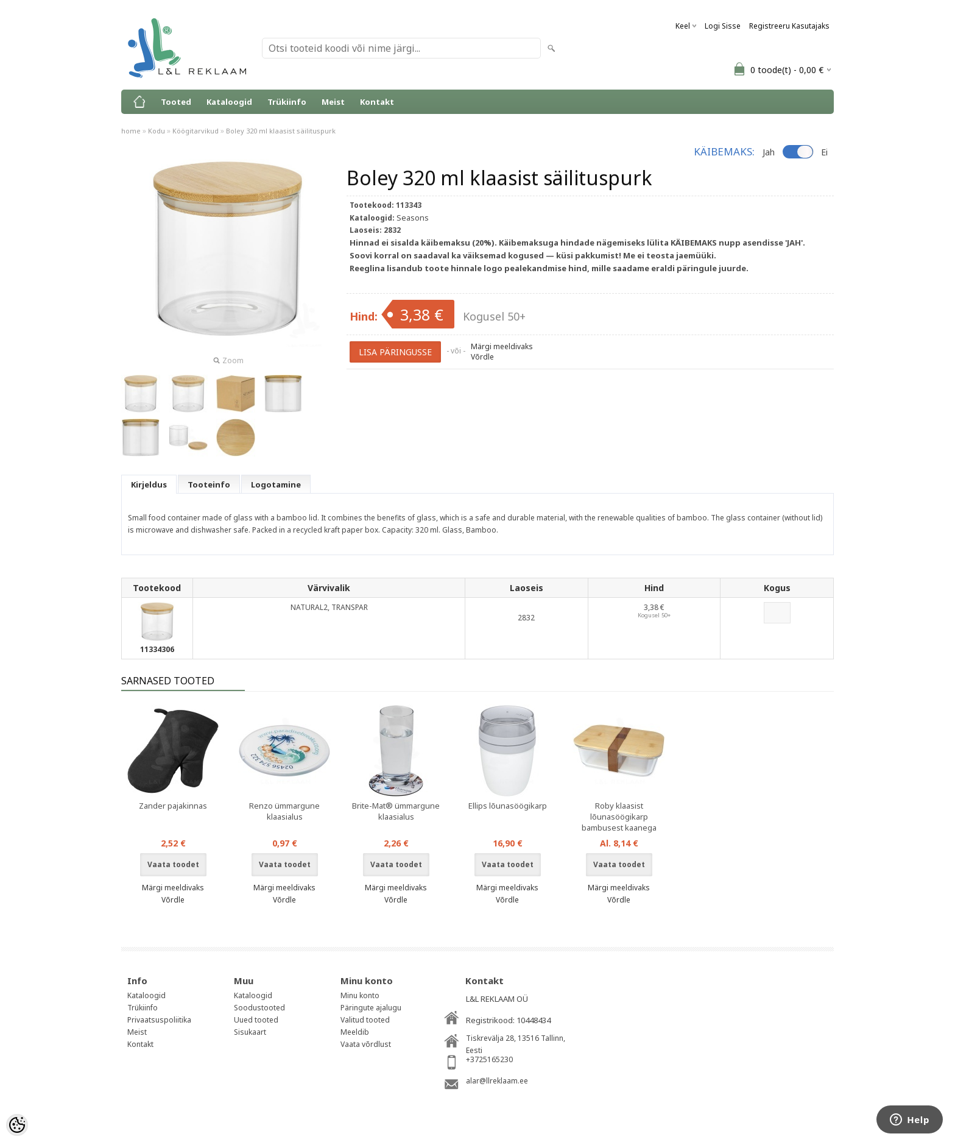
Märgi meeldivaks (502, 346)
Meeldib (354, 1032)
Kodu (156, 130)
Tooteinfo (209, 484)
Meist (333, 101)
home (131, 130)
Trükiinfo (286, 101)
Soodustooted (259, 1007)
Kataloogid (229, 101)
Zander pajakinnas (173, 805)
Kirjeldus (149, 484)
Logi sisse (723, 26)
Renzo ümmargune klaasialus (284, 811)
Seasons (412, 217)
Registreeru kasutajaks (789, 26)
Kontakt (377, 101)
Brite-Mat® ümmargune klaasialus (396, 811)
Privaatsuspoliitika (159, 1020)
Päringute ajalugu (370, 1007)
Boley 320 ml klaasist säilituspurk (281, 130)
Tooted (176, 101)
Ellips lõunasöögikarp (507, 805)
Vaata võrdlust (365, 1044)
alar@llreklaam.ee (497, 1081)
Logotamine (276, 484)
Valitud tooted (365, 1020)
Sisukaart (250, 1032)
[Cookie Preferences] (17, 1125)
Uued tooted (256, 1020)
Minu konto (359, 995)
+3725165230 (489, 1059)
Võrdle (482, 357)
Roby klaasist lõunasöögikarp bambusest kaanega (619, 816)
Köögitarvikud (195, 130)
